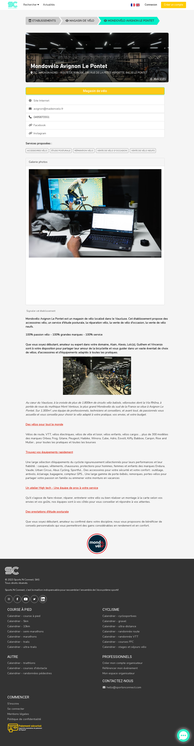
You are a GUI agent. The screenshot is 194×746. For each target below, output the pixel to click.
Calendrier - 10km (18, 626)
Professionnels (117, 657)
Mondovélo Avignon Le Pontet (129, 21)
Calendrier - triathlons (21, 663)
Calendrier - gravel (114, 621)
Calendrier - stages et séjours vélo (124, 647)
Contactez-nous (117, 681)
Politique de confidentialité (24, 719)
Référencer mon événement (120, 668)
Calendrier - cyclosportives (119, 616)
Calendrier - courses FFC (118, 642)
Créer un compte (173, 4)
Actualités (49, 4)
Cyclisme (110, 609)
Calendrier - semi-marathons (25, 631)
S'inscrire (13, 704)
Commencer (18, 697)
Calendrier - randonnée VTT (120, 637)
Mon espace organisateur (118, 673)
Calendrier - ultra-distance (119, 626)
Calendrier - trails (18, 642)
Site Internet (39, 101)
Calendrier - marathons (22, 637)
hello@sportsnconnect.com (121, 687)
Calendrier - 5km (17, 621)
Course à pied (19, 609)
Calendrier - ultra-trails (22, 647)
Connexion (151, 4)
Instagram (37, 133)
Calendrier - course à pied (23, 616)
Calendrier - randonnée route (121, 631)
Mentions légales (18, 714)
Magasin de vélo (80, 21)
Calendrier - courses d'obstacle (27, 668)
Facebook (37, 125)
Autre (12, 657)
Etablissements (42, 21)
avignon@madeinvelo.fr (46, 109)
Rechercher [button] (31, 4)
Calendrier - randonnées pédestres (29, 673)
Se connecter (15, 709)
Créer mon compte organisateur (122, 663)
